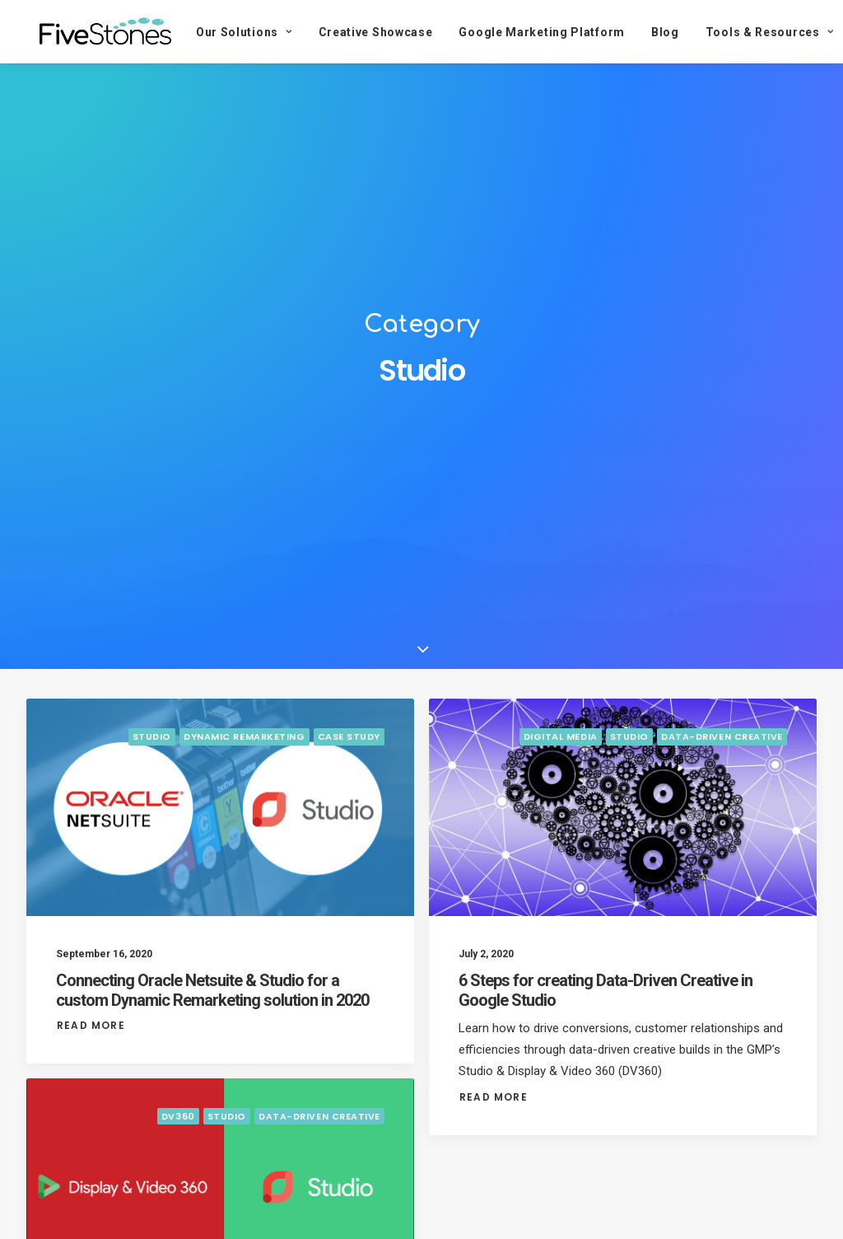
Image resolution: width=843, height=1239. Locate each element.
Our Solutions (224, 32)
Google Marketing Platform (522, 32)
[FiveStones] (95, 31)
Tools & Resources (749, 32)
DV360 (178, 1126)
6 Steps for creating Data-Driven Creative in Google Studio (605, 1000)
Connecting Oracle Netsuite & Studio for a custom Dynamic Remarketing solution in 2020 (212, 1000)
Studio (152, 747)
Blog (645, 32)
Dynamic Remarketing (244, 747)
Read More (91, 1035)
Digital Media (561, 747)
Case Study (349, 747)
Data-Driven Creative (722, 747)
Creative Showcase (356, 32)
